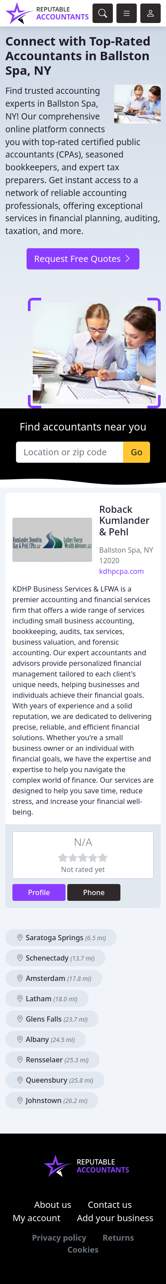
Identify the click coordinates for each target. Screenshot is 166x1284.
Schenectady (55, 958)
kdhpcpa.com (121, 571)
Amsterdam (53, 978)
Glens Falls (52, 1019)
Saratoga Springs (61, 937)
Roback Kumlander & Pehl (124, 520)
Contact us (110, 1205)
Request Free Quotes (83, 259)
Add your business (115, 1218)
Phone (94, 892)
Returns (118, 1237)
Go (137, 452)
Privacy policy (59, 1237)
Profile (39, 892)
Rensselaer (52, 1060)
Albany (45, 1039)
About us (52, 1205)
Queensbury (54, 1080)
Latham (46, 998)
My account (36, 1218)
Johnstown (51, 1100)
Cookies (82, 1249)
